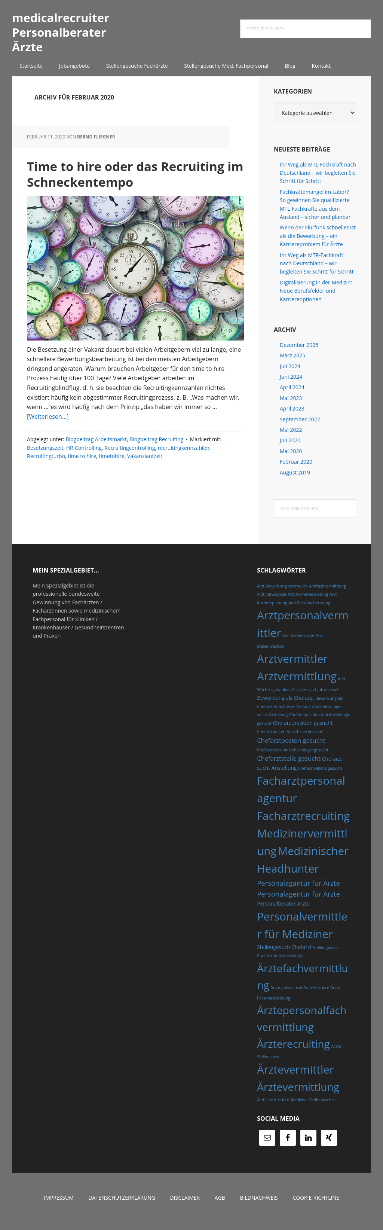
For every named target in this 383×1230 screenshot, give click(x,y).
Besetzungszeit (45, 470)
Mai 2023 (291, 405)
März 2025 (292, 362)
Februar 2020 (296, 468)
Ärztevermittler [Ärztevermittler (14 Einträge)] (295, 1076)
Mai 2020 (291, 458)
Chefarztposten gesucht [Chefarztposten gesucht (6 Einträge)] (291, 747)
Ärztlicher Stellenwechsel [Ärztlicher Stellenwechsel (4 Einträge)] (314, 1107)
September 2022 (300, 426)
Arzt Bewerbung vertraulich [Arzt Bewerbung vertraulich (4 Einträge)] (282, 593)
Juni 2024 (291, 383)
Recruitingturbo (46, 478)
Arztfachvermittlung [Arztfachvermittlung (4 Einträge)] (327, 593)
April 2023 (292, 415)
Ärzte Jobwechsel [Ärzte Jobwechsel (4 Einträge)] (286, 994)
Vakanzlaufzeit (144, 478)
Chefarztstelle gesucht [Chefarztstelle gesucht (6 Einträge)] (289, 765)
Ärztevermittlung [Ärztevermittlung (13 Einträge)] (298, 1093)
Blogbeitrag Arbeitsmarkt (96, 462)
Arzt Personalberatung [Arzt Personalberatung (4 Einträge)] (309, 610)
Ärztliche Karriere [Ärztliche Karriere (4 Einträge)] (273, 1107)
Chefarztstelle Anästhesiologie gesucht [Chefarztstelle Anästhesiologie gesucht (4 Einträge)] (292, 757)
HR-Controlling (84, 470)
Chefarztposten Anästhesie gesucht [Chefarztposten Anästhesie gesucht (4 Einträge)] (289, 738)
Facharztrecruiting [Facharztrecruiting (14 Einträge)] (303, 822)
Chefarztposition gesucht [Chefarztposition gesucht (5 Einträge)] (303, 729)
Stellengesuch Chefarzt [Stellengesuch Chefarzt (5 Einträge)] (284, 954)
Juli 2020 (290, 447)
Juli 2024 (290, 372)
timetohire (111, 478)
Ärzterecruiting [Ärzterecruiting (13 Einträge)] (293, 1051)
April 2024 (292, 394)
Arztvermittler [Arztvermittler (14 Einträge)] (292, 665)
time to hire (82, 478)
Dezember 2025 (299, 351)
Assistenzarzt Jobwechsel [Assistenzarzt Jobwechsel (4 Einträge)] (315, 696)
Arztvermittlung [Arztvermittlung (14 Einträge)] (297, 683)
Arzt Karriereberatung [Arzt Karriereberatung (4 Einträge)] (308, 601)
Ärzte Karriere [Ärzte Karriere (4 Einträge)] (316, 994)
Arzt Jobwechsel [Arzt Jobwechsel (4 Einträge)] (271, 601)
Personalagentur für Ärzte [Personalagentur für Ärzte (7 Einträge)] (298, 901)
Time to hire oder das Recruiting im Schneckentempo (110, 187)
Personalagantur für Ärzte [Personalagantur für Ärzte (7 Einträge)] (298, 889)
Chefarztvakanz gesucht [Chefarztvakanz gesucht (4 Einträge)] (320, 775)
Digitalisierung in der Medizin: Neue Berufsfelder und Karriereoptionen (316, 297)
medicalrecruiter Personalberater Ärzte (60, 35)
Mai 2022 (291, 436)
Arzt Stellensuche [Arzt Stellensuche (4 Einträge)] (298, 642)
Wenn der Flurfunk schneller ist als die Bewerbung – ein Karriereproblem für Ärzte (318, 243)
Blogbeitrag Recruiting (156, 462)
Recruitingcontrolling (129, 470)
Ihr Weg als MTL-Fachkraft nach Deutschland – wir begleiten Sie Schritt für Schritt (318, 180)
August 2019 (295, 479)
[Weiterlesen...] (48, 439)
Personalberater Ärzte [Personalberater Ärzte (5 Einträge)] (283, 910)
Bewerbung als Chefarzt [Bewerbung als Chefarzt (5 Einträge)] (285, 704)
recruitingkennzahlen (183, 470)
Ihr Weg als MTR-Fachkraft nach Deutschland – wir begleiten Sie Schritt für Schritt (316, 270)
